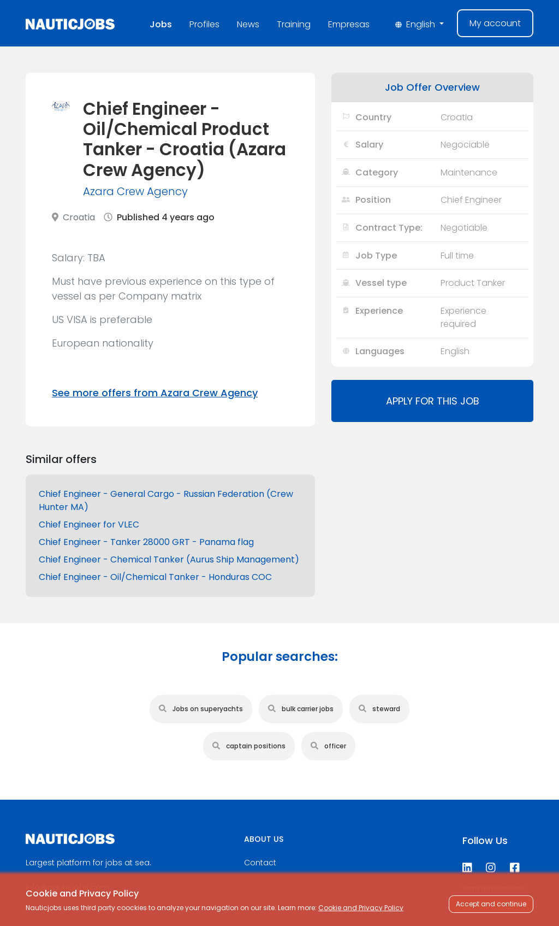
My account (495, 23)
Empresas (349, 24)
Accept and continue (491, 904)
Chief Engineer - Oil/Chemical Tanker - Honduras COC (155, 577)
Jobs (161, 24)
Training (294, 24)
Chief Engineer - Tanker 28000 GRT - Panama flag (146, 542)
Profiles (204, 24)
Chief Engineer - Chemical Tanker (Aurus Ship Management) (169, 559)
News (248, 24)
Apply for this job (432, 401)
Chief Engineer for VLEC (89, 524)
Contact (260, 862)
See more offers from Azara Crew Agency (155, 393)
